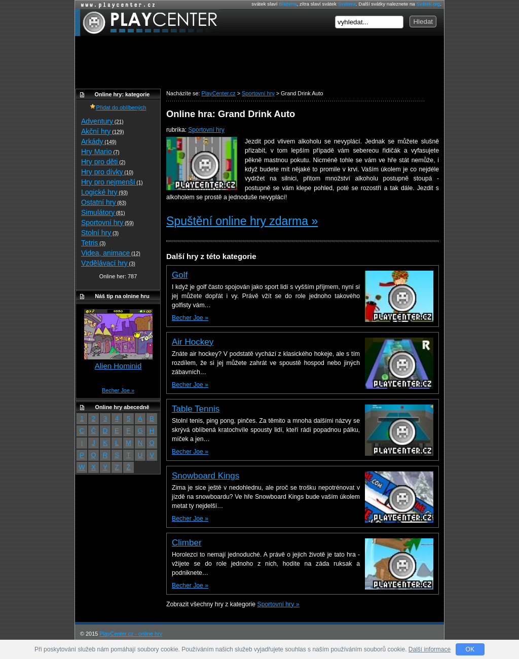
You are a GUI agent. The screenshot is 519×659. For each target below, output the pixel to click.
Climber (187, 542)
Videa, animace (110, 253)
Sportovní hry (206, 129)
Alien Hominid (118, 365)
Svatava (347, 4)
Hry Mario (100, 152)
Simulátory (103, 212)
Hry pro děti (103, 162)
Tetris (93, 243)
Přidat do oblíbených (118, 107)
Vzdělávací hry (108, 263)
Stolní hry (100, 233)
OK (470, 649)
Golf (180, 275)
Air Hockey (192, 342)
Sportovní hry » (278, 604)
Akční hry (102, 131)
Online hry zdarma (115, 5)
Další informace (430, 649)
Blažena (287, 4)
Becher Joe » (190, 318)
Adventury (102, 121)
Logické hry (104, 192)
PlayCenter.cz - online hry (130, 634)
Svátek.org (428, 4)
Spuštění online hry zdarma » (242, 221)
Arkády (99, 141)
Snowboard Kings (205, 476)
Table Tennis (195, 409)
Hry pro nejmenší (112, 182)
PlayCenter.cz (147, 22)
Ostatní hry (103, 202)
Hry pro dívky (107, 172)
